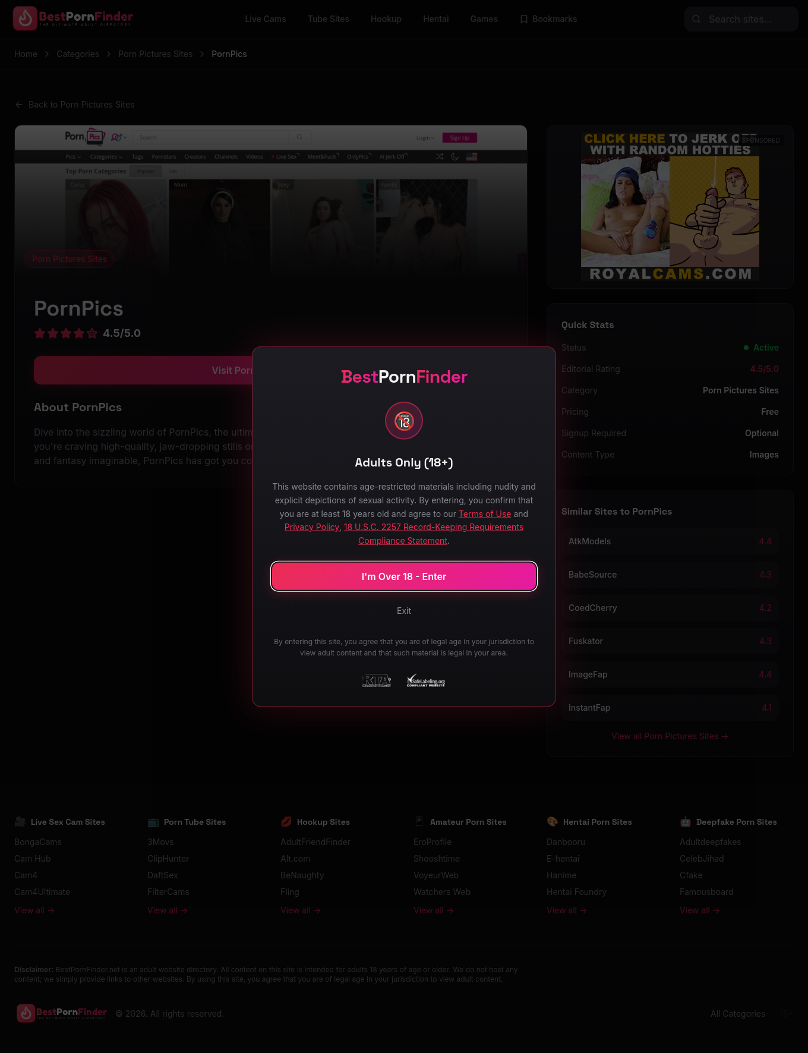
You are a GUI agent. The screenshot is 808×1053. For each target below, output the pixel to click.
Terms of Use (485, 513)
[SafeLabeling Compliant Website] (425, 680)
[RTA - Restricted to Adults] (376, 680)
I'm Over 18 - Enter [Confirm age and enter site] (404, 576)
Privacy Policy (312, 527)
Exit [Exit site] (404, 610)
